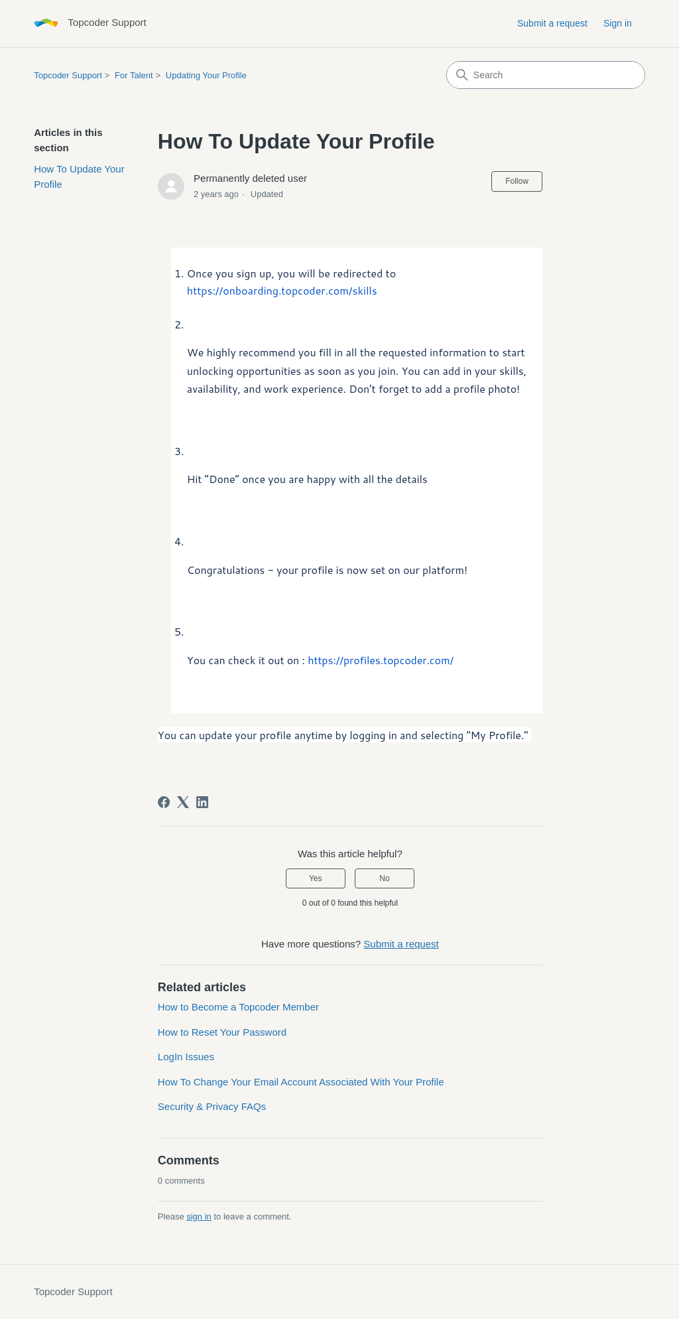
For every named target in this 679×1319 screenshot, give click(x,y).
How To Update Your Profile (79, 176)
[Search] (546, 75)
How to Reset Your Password (222, 1032)
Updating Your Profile (206, 75)
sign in (199, 1216)
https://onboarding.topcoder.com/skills (282, 290)
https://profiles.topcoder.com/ (381, 659)
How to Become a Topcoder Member (238, 1006)
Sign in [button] (617, 23)
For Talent (134, 75)
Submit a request (552, 23)
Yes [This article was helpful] (315, 878)
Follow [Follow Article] (516, 181)
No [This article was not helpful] (384, 878)
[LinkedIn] (202, 802)
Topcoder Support (68, 75)
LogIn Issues (186, 1056)
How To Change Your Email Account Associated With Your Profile (301, 1081)
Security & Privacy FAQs (212, 1106)
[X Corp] (183, 802)
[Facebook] (164, 802)
